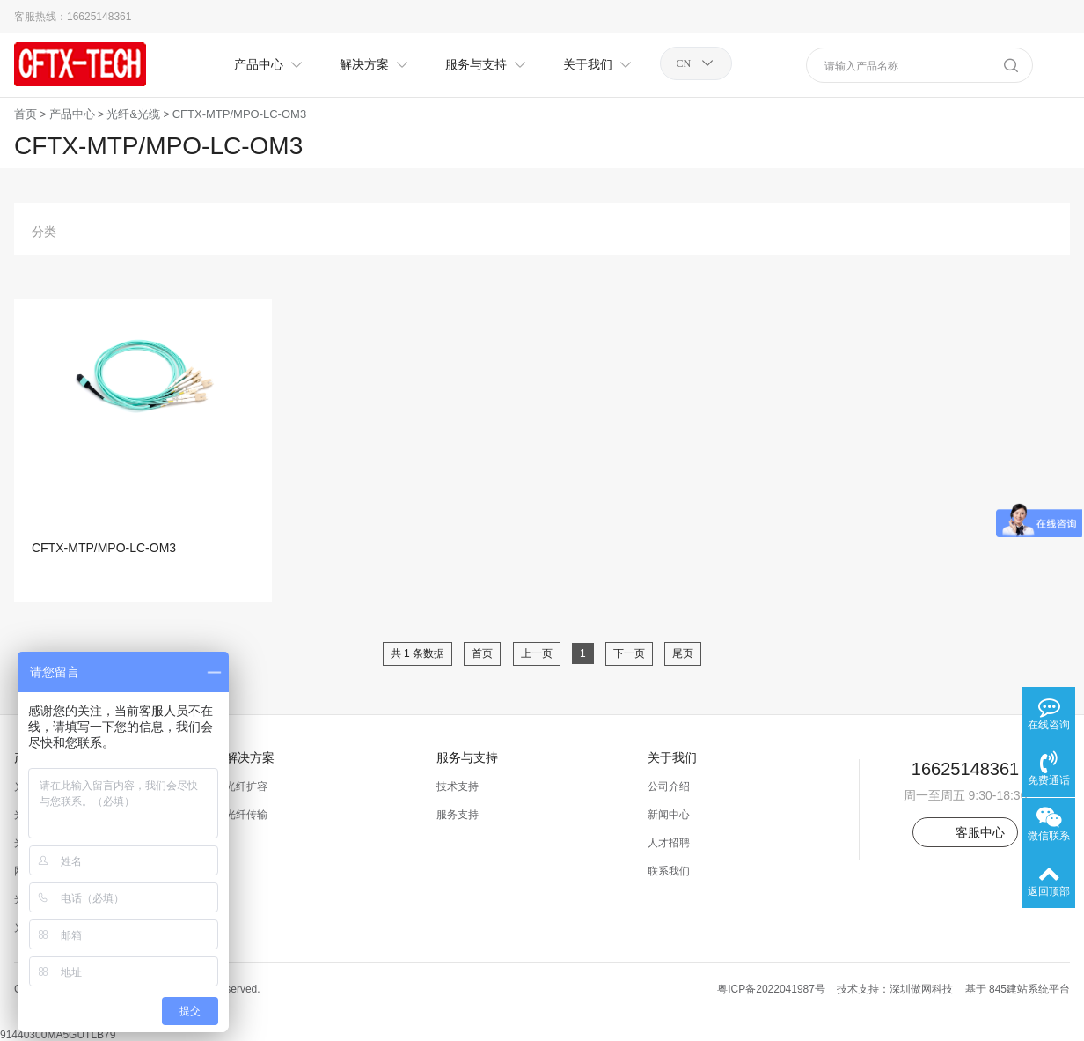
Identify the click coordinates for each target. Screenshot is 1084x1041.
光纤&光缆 (133, 114)
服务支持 (457, 814)
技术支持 (457, 786)
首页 (25, 114)
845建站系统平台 (1029, 989)
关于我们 (672, 757)
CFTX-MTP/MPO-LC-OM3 (239, 114)
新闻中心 (669, 814)
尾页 (682, 653)
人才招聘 (669, 843)
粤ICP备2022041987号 (771, 989)
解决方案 (250, 757)
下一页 (629, 653)
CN (684, 63)
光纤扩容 (246, 786)
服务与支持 (467, 757)
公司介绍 (669, 786)
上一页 (537, 653)
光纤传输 (246, 814)
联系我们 (669, 871)
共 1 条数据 (417, 653)
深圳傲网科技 (921, 989)
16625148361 (99, 17)
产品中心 (72, 114)
